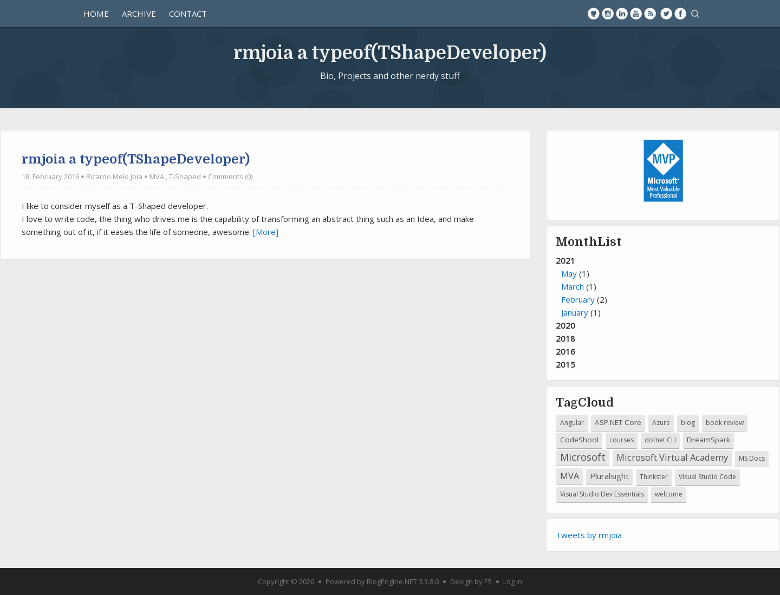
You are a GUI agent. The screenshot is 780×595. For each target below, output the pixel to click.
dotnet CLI (660, 439)
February (578, 299)
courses (621, 439)
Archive (139, 13)
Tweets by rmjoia (589, 534)
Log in (512, 581)
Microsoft (583, 456)
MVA (157, 176)
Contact (188, 13)
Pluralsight (609, 475)
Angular (572, 422)
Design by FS (471, 581)
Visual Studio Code (707, 476)
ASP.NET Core (618, 422)
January (574, 312)
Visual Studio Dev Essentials (602, 494)
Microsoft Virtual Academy (672, 457)
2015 (565, 364)
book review (725, 422)
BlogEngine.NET (392, 581)
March (572, 286)
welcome (668, 494)
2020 (565, 325)
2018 (565, 338)
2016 (565, 351)
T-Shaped (185, 176)
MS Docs (752, 458)
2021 (663, 287)
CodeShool (579, 439)
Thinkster (654, 476)
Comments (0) (230, 176)
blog (688, 422)
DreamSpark (708, 439)
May (569, 273)
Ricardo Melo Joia (114, 176)
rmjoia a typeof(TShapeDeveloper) (390, 52)
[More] (265, 231)
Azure (661, 422)
